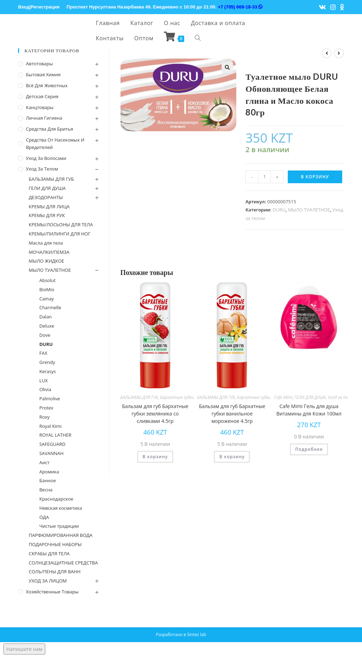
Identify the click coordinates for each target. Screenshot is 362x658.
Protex (46, 408)
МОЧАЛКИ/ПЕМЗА (49, 252)
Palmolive (49, 398)
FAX (43, 353)
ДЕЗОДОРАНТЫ (46, 197)
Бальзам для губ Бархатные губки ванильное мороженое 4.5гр (232, 413)
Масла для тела (46, 243)
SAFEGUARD (52, 444)
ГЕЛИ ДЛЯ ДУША (310, 397)
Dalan (45, 316)
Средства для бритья (49, 129)
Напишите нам (24, 649)
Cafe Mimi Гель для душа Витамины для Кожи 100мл (308, 410)
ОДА (44, 517)
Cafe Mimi (283, 397)
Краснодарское (56, 499)
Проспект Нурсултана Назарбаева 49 (108, 7)
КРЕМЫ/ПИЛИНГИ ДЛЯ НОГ (59, 234)
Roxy (44, 417)
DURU (279, 210)
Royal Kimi (50, 426)
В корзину (315, 177)
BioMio (46, 289)
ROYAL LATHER (55, 435)
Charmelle (50, 307)
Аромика (49, 471)
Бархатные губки (177, 397)
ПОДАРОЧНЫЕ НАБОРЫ (55, 544)
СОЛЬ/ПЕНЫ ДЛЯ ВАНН (55, 571)
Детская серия (42, 96)
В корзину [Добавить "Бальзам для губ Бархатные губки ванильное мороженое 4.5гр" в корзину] (232, 457)
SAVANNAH (51, 453)
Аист (44, 462)
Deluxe (46, 326)
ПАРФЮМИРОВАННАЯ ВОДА (60, 535)
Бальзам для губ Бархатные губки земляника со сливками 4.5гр (155, 413)
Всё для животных (47, 85)
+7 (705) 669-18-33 (240, 7)
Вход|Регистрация (38, 7)
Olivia (45, 389)
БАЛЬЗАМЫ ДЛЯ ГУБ (139, 397)
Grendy (47, 362)
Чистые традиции (59, 526)
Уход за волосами (46, 158)
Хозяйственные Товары (52, 591)
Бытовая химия (43, 74)
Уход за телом (342, 397)
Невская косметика (60, 508)
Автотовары (39, 63)
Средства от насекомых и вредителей (55, 143)
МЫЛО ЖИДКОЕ (46, 261)
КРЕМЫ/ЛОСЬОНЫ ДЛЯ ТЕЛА (61, 224)
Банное (47, 480)
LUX (43, 380)
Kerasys (47, 371)
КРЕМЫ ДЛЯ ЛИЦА (49, 206)
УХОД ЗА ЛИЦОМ (48, 581)
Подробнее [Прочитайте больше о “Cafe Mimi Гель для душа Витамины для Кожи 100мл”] (309, 449)
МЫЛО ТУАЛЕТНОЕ (309, 210)
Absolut (47, 280)
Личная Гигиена (44, 118)
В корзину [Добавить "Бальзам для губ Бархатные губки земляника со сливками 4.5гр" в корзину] (155, 457)
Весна (45, 489)
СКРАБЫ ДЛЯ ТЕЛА (49, 553)
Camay (46, 298)
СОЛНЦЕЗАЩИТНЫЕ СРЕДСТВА (63, 563)
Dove (44, 335)
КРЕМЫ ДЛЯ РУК (47, 215)
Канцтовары (39, 107)
